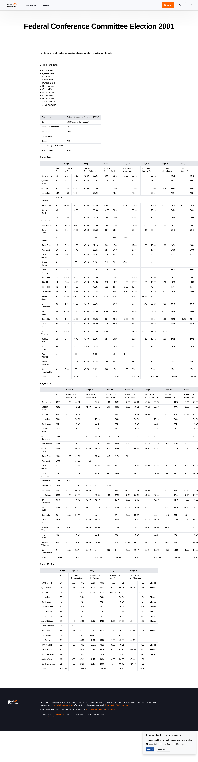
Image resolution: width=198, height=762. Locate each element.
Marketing (180, 744)
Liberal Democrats (58, 714)
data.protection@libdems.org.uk (116, 705)
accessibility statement (93, 709)
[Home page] (11, 4)
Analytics (166, 744)
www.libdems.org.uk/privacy (64, 705)
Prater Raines (53, 717)
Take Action (31, 7)
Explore (46, 7)
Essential (153, 744)
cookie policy (109, 709)
